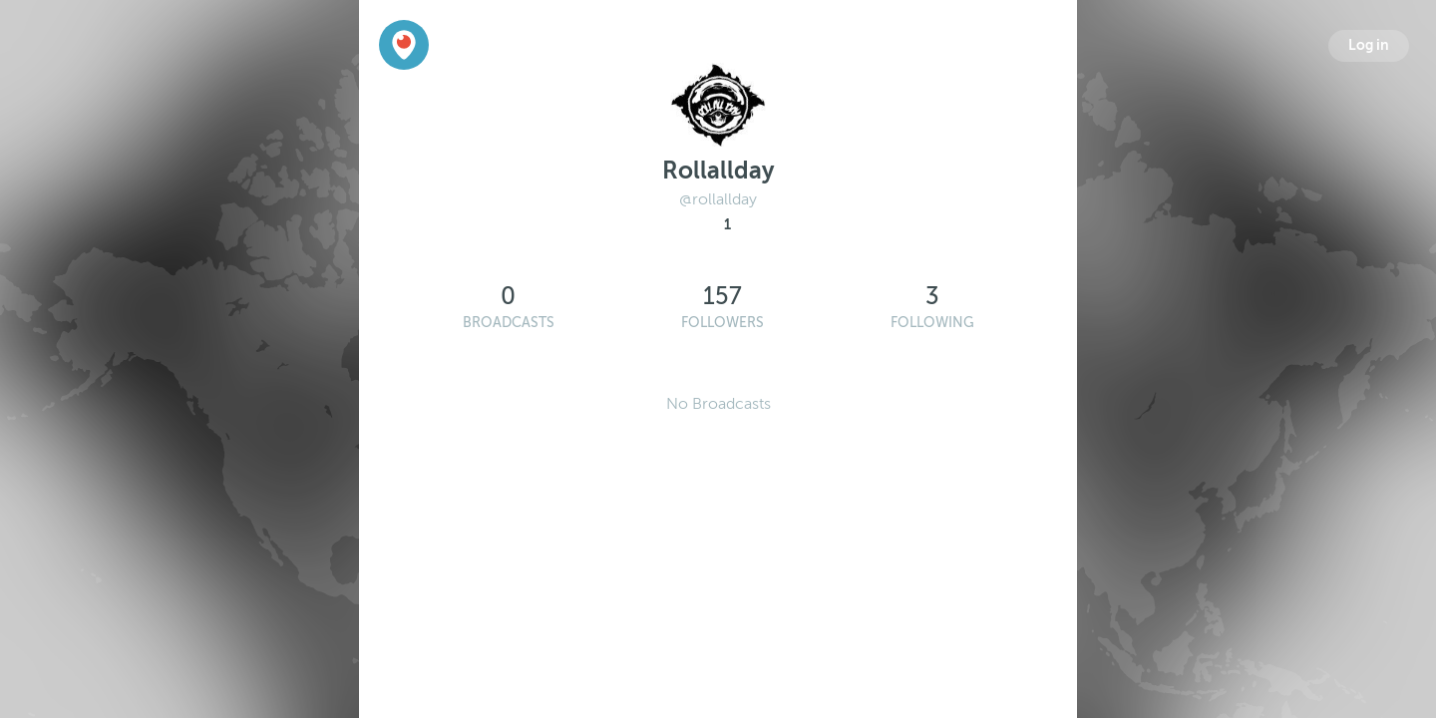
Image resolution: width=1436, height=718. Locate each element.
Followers (722, 322)
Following (932, 322)
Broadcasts (508, 322)
